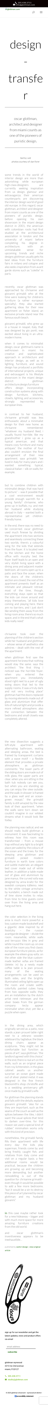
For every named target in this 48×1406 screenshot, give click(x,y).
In (6, 1213)
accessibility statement (25, 1396)
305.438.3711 (25, 2)
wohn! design (22, 1247)
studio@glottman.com (16, 1379)
